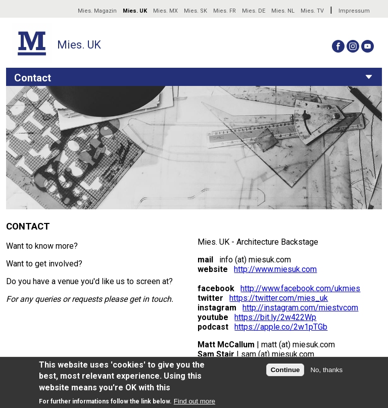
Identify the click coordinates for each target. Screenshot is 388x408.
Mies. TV (312, 11)
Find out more (194, 401)
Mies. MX (165, 11)
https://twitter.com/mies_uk (278, 298)
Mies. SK (195, 11)
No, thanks (326, 370)
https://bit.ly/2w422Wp (275, 317)
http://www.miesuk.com (275, 269)
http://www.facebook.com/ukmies (300, 288)
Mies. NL (283, 11)
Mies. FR (224, 11)
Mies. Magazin (97, 11)
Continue (285, 370)
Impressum (354, 11)
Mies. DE (253, 11)
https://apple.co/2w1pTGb (280, 327)
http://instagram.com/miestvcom (300, 307)
